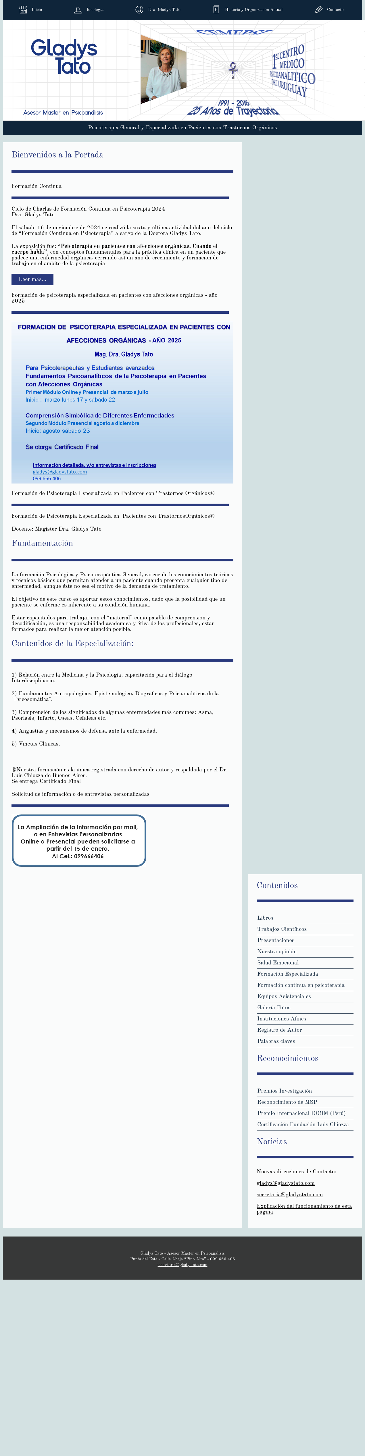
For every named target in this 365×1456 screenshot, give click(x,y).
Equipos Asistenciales (284, 996)
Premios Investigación (284, 1091)
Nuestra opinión (277, 952)
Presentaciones (275, 940)
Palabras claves (276, 1041)
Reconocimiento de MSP (287, 1102)
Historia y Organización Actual (254, 10)
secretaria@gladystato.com (290, 1195)
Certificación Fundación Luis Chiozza (303, 1125)
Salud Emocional (278, 963)
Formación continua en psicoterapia (301, 985)
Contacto (335, 10)
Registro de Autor (279, 1030)
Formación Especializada (287, 974)
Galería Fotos (274, 1008)
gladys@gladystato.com (286, 1183)
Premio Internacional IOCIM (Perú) (301, 1113)
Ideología (95, 10)
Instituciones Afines (281, 1019)
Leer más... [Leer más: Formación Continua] (33, 279)
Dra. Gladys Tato (164, 10)
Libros (265, 918)
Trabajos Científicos (282, 929)
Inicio (37, 10)
